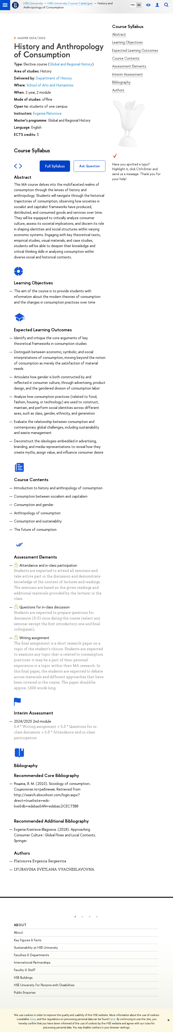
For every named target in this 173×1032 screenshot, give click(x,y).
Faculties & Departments (31, 955)
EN (138, 5)
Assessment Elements (129, 66)
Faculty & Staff (24, 970)
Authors (118, 90)
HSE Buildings (23, 977)
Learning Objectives (127, 42)
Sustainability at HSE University (36, 947)
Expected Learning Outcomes (135, 50)
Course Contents (125, 58)
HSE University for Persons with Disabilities (44, 985)
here (33, 1019)
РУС (133, 5)
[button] (75, 917)
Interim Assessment (127, 74)
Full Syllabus (55, 166)
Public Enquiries (24, 992)
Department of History (54, 78)
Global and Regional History (71, 64)
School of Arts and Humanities (50, 85)
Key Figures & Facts (27, 940)
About (20, 925)
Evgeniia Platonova (47, 113)
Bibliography (121, 82)
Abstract (119, 34)
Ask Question (89, 166)
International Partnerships (32, 962)
